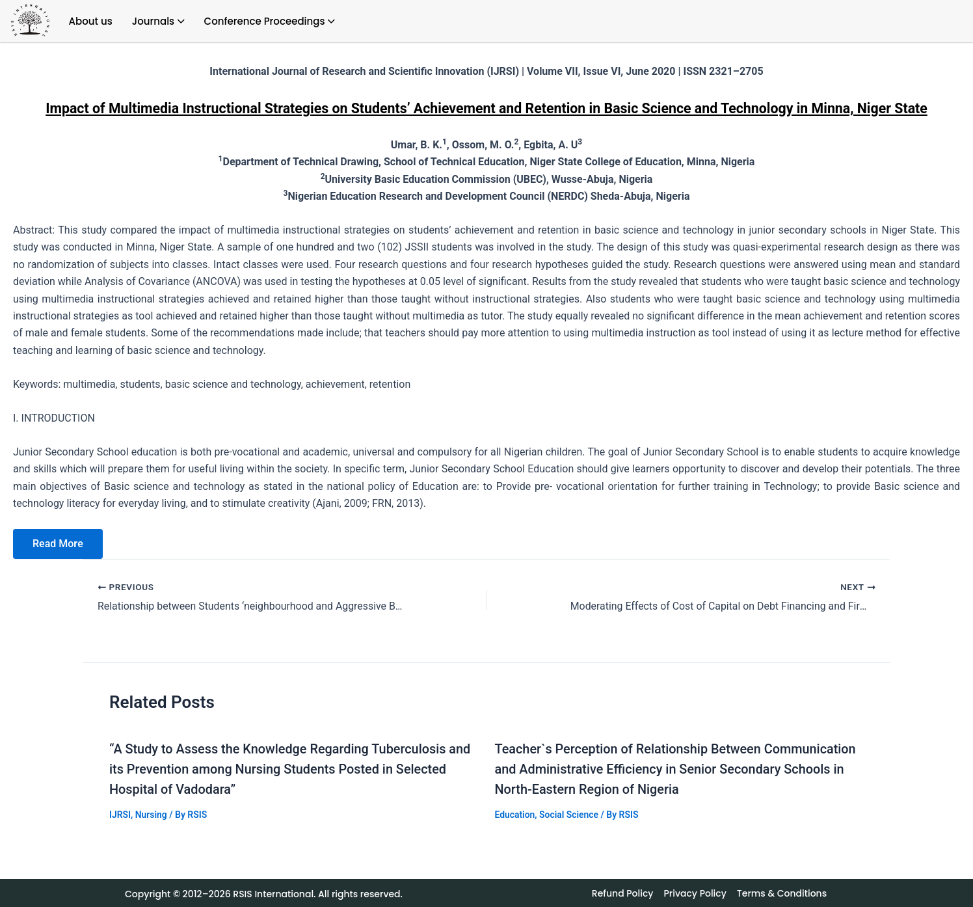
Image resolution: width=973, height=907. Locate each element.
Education (515, 812)
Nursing (151, 812)
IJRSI (120, 812)
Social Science (570, 812)
